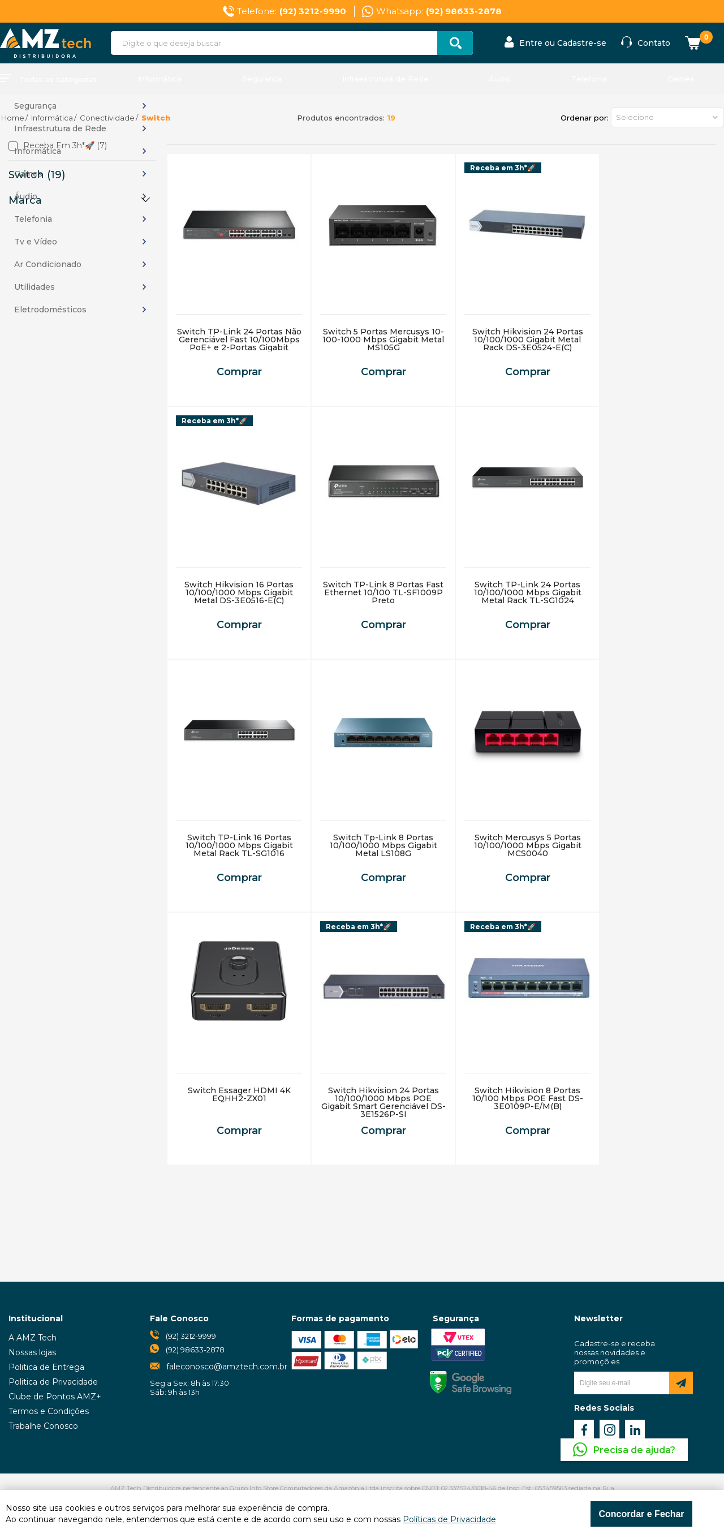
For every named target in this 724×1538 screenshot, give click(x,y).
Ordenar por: (585, 117)
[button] (667, 117)
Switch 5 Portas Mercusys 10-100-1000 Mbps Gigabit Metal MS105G (383, 339)
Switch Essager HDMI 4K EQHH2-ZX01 (239, 1094)
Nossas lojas (32, 1352)
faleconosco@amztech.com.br (226, 1366)
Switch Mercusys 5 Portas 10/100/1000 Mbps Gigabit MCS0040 (527, 845)
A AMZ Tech (32, 1338)
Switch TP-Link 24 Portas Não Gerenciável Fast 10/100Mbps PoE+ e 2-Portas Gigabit (239, 339)
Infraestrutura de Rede (385, 78)
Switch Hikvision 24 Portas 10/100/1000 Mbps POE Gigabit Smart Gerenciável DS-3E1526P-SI (383, 1102)
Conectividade (107, 117)
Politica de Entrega (46, 1367)
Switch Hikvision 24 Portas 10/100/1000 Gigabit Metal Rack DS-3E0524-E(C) (527, 339)
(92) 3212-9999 (191, 1336)
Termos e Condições (48, 1411)
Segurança (262, 78)
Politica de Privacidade (53, 1382)
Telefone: (291, 11)
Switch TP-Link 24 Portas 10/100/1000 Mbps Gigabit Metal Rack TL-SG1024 (527, 592)
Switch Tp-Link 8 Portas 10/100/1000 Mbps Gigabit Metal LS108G (383, 845)
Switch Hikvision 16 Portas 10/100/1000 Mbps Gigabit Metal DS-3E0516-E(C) (239, 592)
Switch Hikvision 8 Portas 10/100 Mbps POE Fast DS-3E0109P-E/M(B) (527, 1098)
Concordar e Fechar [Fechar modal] (641, 1514)
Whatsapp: (439, 11)
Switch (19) (36, 175)
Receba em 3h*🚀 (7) (65, 146)
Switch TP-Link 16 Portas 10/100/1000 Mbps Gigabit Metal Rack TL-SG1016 (239, 845)
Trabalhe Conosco (43, 1426)
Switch (155, 117)
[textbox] (292, 43)
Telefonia (589, 78)
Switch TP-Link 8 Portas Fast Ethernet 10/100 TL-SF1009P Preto (383, 592)
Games (680, 78)
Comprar (239, 372)
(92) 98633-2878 (195, 1349)
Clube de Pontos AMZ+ (54, 1396)
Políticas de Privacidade (449, 1519)
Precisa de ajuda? (634, 1450)
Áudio (500, 78)
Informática (160, 78)
